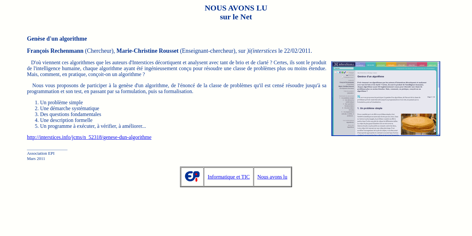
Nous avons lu (272, 177)
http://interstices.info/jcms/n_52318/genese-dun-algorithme (89, 137)
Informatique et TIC (228, 177)
